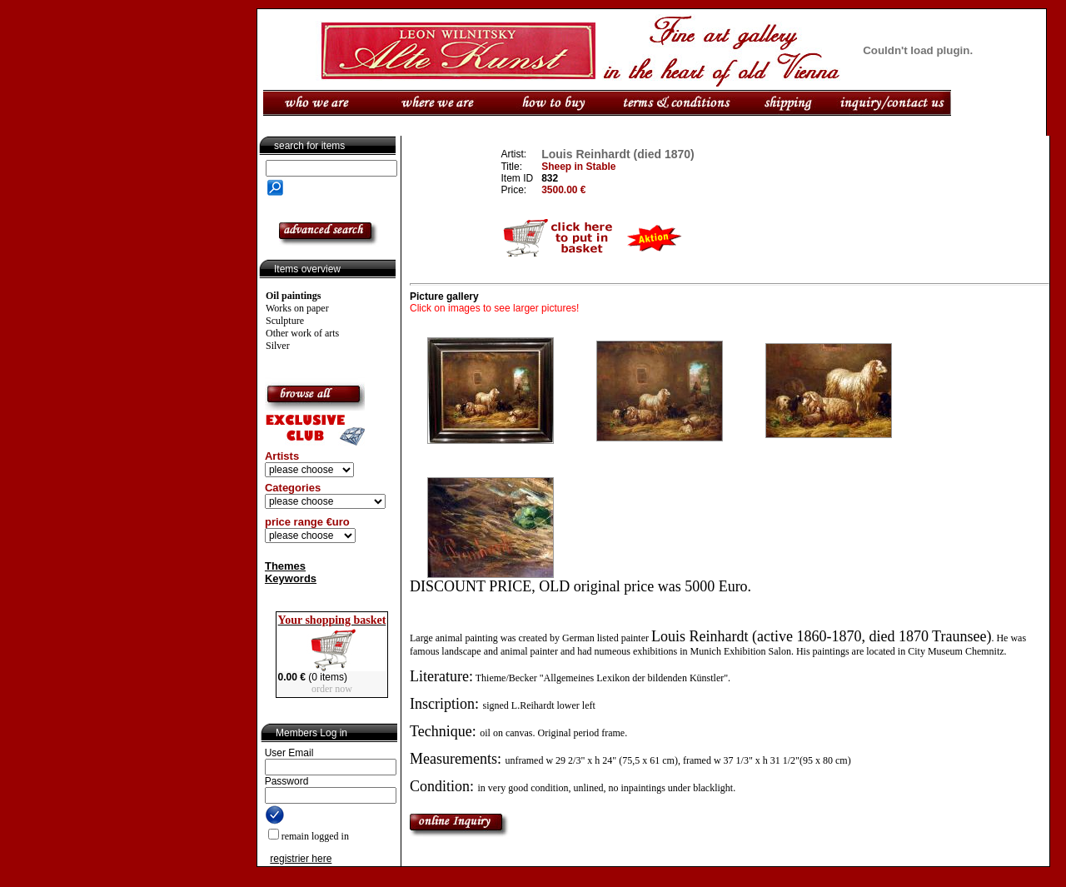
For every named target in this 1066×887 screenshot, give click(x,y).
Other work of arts (302, 333)
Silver (278, 345)
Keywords (290, 578)
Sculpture (285, 320)
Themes (285, 566)
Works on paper (297, 308)
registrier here (300, 859)
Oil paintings (293, 295)
